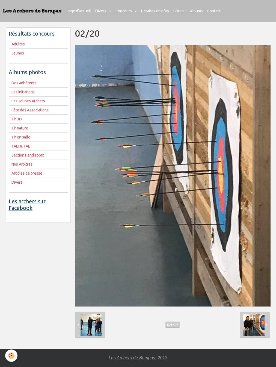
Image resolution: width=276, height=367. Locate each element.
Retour (172, 324)
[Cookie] (11, 355)
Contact (214, 11)
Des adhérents (24, 83)
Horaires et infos (155, 11)
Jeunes (17, 53)
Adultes (18, 44)
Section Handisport (27, 155)
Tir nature (19, 128)
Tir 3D (16, 119)
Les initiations (23, 92)
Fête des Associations (30, 110)
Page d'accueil (79, 11)
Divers (101, 11)
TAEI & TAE (20, 146)
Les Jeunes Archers (28, 101)
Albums (196, 11)
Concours (124, 11)
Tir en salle (20, 137)
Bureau (179, 11)
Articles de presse (26, 173)
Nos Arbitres (21, 164)
